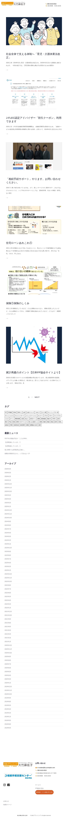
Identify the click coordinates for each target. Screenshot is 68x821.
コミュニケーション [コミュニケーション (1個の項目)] (31, 415)
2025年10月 (8, 491)
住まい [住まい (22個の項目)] (27, 418)
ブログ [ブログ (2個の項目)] (46, 415)
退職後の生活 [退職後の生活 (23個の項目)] (33, 425)
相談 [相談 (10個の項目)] (48, 422)
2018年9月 (8, 720)
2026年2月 (8, 476)
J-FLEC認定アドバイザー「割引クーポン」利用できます (33, 119)
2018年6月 (8, 728)
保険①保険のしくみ (17, 303)
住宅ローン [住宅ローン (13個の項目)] (33, 418)
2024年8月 (8, 525)
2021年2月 (8, 637)
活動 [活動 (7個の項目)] (41, 422)
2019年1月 (8, 716)
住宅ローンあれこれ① (19, 242)
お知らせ (6, 801)
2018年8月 (8, 724)
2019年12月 (8, 686)
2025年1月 (8, 506)
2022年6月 (8, 592)
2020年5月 (8, 671)
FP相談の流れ (39, 788)
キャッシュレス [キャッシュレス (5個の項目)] (9, 415)
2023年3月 (8, 566)
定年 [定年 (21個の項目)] (58, 418)
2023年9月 (8, 551)
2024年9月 (8, 521)
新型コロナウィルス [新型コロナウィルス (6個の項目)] (21, 422)
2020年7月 (8, 664)
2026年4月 (8, 469)
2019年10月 (8, 694)
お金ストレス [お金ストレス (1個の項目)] (30, 412)
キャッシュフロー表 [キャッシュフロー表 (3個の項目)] (53, 412)
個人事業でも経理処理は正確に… (15, 450)
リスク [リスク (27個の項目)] (7, 418)
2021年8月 (8, 623)
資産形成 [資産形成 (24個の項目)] (16, 425)
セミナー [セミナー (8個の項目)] (40, 415)
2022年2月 (8, 604)
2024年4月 (8, 532)
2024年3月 (8, 536)
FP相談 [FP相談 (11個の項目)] (10, 412)
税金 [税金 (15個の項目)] (52, 422)
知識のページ (7, 804)
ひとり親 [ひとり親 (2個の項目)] (43, 412)
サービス (38, 785)
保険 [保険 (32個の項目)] (38, 418)
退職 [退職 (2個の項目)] (27, 425)
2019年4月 (8, 709)
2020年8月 (8, 660)
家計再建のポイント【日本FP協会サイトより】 (33, 372)
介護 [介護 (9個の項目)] (22, 418)
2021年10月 (8, 615)
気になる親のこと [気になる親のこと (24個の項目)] (33, 422)
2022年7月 (8, 589)
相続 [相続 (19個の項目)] (44, 422)
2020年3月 (8, 679)
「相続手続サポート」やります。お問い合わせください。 (33, 181)
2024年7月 (8, 529)
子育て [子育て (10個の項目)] (54, 418)
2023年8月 (8, 555)
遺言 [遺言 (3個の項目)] (40, 425)
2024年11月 (8, 514)
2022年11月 (8, 577)
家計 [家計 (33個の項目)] (6, 422)
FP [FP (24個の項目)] (6, 412)
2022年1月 (8, 607)
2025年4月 (8, 495)
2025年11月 (8, 487)
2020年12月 (8, 645)
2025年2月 (8, 502)
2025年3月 (8, 499)
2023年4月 (8, 562)
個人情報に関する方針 (22, 815)
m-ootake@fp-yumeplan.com (46, 767)
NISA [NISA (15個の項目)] (14, 412)
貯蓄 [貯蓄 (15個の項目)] (11, 425)
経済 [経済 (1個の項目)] (56, 422)
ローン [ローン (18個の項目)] (12, 418)
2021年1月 (8, 641)
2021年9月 (8, 619)
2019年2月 (8, 713)
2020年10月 (8, 653)
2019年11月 (8, 690)
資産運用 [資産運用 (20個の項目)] (22, 425)
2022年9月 (8, 585)
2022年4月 (8, 600)
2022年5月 (8, 596)
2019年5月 (8, 705)
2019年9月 (8, 698)
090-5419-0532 (51, 4)
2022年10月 (8, 581)
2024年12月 (8, 510)
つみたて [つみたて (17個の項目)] (37, 412)
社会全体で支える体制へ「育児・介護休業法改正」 (33, 56)
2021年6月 (8, 626)
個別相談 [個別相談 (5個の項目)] (43, 418)
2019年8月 (8, 701)
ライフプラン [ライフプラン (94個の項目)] (57, 415)
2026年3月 (8, 472)
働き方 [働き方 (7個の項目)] (49, 418)
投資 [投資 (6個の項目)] (14, 422)
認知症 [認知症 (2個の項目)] (7, 425)
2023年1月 (8, 570)
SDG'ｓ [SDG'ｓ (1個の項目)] (20, 412)
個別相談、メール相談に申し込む (44, 792)
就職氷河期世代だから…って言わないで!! (17, 453)
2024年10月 (8, 517)
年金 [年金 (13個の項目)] (10, 422)
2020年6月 (8, 668)
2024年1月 (8, 544)
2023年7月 (8, 559)
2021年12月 (8, 611)
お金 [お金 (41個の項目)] (24, 412)
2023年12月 (8, 547)
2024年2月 (8, 540)
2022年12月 (8, 574)
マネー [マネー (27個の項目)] (51, 415)
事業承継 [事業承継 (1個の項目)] (17, 418)
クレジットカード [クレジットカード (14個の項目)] (19, 415)
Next (37, 397)
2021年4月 (8, 634)
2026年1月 (8, 480)
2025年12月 (8, 484)
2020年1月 (8, 683)
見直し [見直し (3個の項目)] (60, 422)
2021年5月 (8, 630)
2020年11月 (8, 649)
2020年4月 (8, 675)
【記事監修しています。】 (13, 442)
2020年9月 (8, 656)
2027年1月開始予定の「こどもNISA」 (16, 438)
